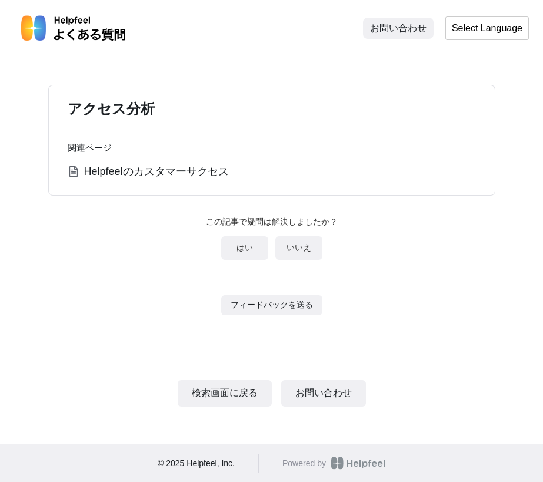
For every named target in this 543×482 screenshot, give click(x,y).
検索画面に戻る (225, 393)
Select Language (487, 28)
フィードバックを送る (272, 304)
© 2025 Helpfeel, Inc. (196, 463)
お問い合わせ (398, 28)
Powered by (333, 463)
